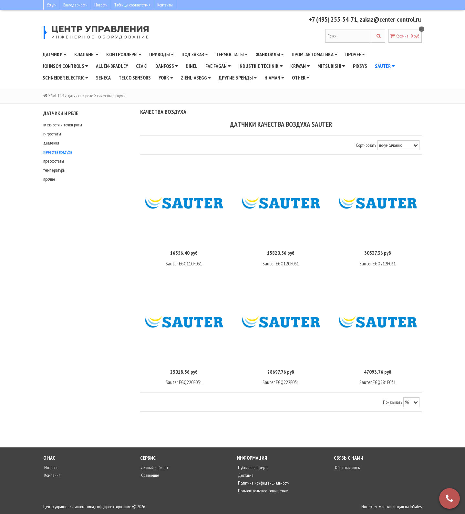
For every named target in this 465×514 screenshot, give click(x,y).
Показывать (392, 402)
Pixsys (360, 66)
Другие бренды (238, 77)
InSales (416, 506)
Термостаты (232, 54)
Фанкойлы (269, 54)
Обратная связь (347, 467)
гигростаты (52, 134)
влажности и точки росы (62, 125)
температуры (54, 170)
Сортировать (366, 145)
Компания (51, 475)
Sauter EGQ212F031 (377, 263)
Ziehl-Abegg (196, 77)
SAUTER (385, 66)
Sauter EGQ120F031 (281, 263)
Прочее (355, 54)
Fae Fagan (218, 66)
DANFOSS (166, 66)
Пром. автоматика (314, 54)
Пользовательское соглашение (262, 491)
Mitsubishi (331, 66)
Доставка (245, 475)
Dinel (192, 66)
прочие (49, 179)
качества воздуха (57, 152)
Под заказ (194, 54)
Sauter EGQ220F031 (184, 382)
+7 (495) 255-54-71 (333, 19)
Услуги (52, 5)
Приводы (161, 54)
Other (300, 77)
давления (51, 143)
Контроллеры (123, 54)
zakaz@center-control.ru (390, 19)
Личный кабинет (154, 467)
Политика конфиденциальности (263, 483)
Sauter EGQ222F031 (281, 382)
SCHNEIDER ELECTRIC (65, 77)
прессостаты (53, 161)
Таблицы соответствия (132, 5)
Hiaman (274, 77)
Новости (101, 5)
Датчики (55, 54)
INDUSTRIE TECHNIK (260, 66)
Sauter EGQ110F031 (184, 263)
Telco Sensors (135, 77)
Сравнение (149, 475)
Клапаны (86, 54)
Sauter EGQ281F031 (377, 382)
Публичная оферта (253, 467)
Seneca (103, 77)
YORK (166, 77)
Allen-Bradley (112, 66)
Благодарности (75, 5)
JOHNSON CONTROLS (65, 66)
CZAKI (142, 66)
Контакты (165, 5)
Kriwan (300, 66)
